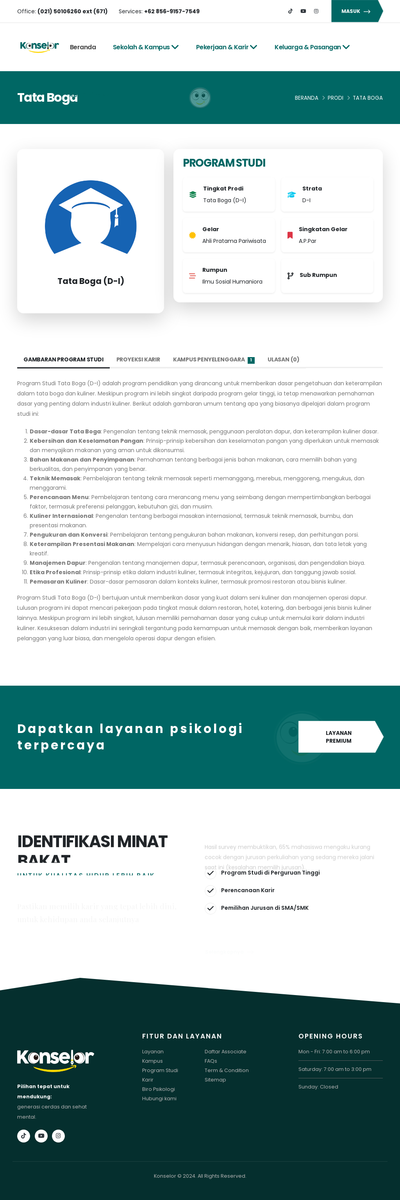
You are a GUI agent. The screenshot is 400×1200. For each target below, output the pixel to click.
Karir (148, 1079)
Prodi (335, 98)
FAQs (211, 1061)
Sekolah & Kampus (146, 47)
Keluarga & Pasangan (312, 47)
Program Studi (160, 1070)
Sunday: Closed (318, 1086)
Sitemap (215, 1079)
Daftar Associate (225, 1051)
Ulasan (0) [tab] (284, 359)
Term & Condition (227, 1070)
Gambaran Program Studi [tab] (63, 359)
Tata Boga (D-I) (90, 281)
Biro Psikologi (158, 1089)
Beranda (83, 47)
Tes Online (90, 94)
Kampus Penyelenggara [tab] (214, 360)
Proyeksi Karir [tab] (138, 359)
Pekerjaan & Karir (227, 47)
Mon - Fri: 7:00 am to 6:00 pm (334, 1051)
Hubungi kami (159, 1098)
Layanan (153, 1051)
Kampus (152, 1061)
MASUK (357, 11)
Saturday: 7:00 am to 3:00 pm (334, 1069)
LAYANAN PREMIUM (340, 737)
